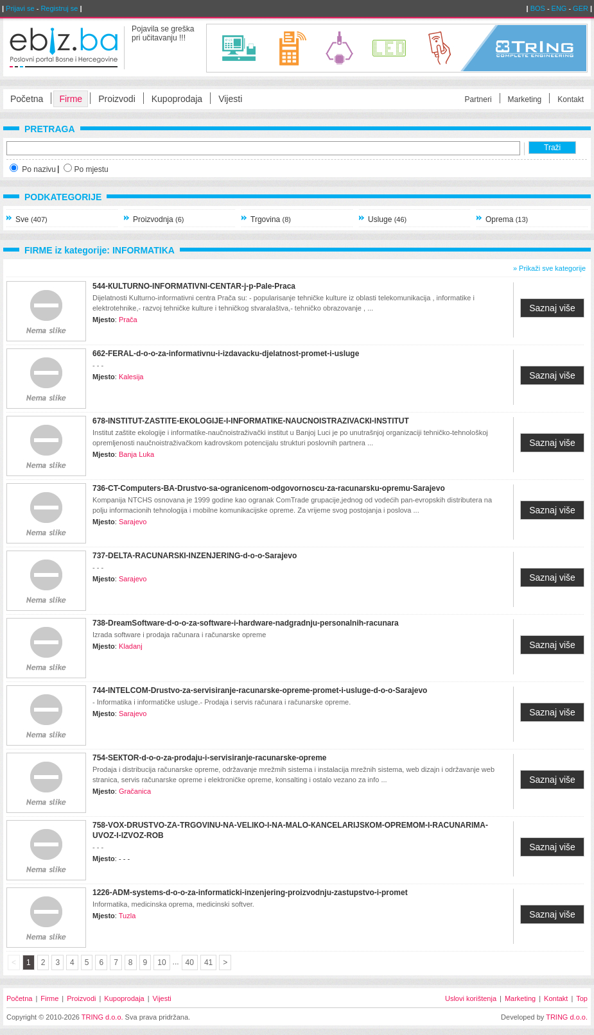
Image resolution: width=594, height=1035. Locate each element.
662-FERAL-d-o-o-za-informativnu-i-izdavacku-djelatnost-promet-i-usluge (225, 353)
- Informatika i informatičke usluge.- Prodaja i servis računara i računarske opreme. (221, 702)
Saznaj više (552, 308)
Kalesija (131, 377)
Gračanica (135, 791)
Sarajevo (132, 522)
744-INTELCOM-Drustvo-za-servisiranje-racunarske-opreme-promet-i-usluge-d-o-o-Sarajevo (259, 690)
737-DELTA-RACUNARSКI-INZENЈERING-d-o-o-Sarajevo (194, 555)
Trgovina (270, 219)
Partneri (478, 99)
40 (190, 962)
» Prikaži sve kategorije (549, 268)
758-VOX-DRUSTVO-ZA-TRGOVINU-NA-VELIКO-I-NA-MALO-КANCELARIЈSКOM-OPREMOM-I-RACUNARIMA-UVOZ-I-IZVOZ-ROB (290, 830)
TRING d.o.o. (102, 1017)
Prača (128, 319)
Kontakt (570, 99)
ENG (559, 8)
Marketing (525, 99)
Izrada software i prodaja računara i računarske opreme (179, 634)
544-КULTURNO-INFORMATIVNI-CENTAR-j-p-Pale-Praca (193, 286)
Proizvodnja (158, 219)
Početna (26, 99)
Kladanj (131, 646)
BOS (537, 8)
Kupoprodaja (177, 99)
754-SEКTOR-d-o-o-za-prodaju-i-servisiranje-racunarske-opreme (209, 757)
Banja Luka (136, 454)
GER (580, 8)
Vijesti (230, 99)
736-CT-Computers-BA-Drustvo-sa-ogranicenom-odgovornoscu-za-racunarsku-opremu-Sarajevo (268, 488)
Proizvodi (116, 99)
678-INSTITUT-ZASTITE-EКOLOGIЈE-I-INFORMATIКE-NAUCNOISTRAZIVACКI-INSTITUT (250, 420)
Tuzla (127, 916)
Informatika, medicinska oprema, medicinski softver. (173, 904)
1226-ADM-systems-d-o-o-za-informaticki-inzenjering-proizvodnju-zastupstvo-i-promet (250, 892)
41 (208, 962)
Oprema (506, 219)
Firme (70, 99)
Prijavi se (20, 8)
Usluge (387, 219)
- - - (97, 365)
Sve (31, 219)
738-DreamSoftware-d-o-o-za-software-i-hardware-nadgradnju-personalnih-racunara (245, 623)
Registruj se (59, 8)
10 (161, 962)
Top (582, 998)
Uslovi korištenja (470, 998)
